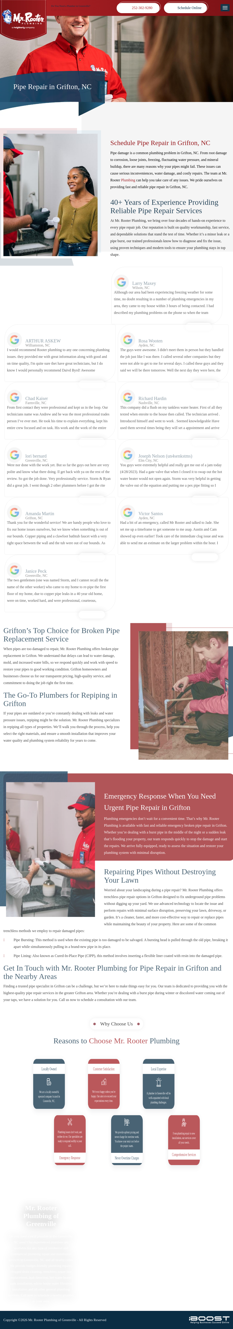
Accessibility (138, 1240)
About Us (136, 1257)
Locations (92, 1269)
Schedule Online (190, 8)
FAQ (132, 1252)
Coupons (91, 1257)
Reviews (91, 1252)
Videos (90, 1263)
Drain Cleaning (96, 1234)
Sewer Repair (95, 1240)
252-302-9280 (142, 8)
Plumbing (128, 180)
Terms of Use (139, 1234)
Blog (132, 1246)
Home (89, 1222)
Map (186, 1234)
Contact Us (137, 1263)
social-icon (188, 1289)
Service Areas (95, 1246)
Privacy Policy (139, 1228)
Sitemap (135, 1222)
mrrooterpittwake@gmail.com (202, 1270)
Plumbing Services (98, 1228)
